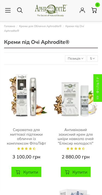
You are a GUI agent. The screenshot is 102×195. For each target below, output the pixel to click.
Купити (26, 172)
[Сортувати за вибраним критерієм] (75, 58)
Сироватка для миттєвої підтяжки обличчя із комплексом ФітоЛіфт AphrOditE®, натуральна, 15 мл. (26, 140)
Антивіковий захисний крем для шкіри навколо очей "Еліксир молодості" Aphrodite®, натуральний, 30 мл (76, 140)
